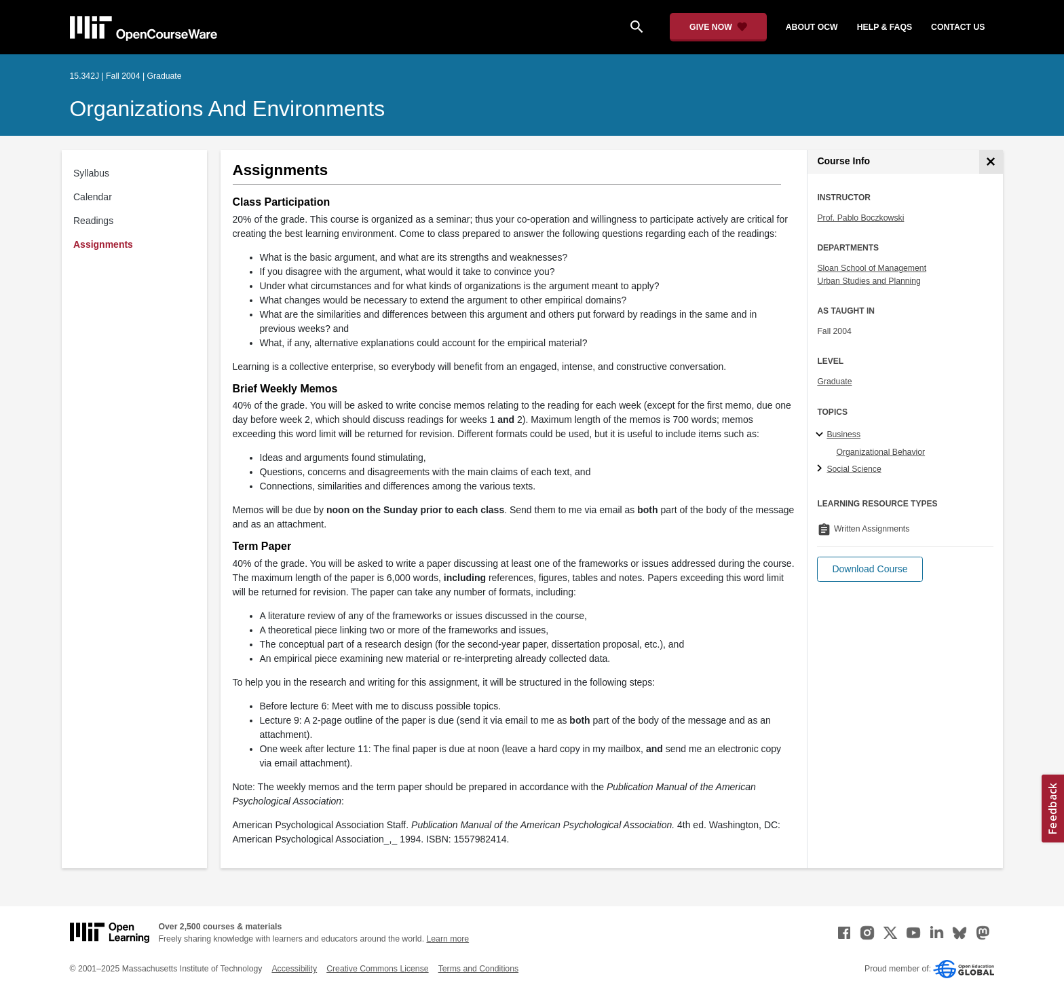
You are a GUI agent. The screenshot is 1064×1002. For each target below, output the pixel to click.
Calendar (92, 196)
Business (843, 434)
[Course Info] (991, 162)
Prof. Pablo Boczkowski (860, 218)
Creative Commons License (377, 968)
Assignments (103, 244)
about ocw (812, 27)
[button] (869, 569)
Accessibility (294, 968)
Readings (93, 220)
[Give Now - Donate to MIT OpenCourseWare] (718, 27)
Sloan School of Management (871, 268)
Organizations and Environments (227, 108)
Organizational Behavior (880, 452)
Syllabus (91, 173)
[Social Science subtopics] (821, 469)
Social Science (853, 469)
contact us (958, 27)
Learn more (447, 939)
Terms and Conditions (478, 968)
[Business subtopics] (821, 435)
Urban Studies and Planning (869, 281)
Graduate (834, 381)
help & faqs (884, 27)
